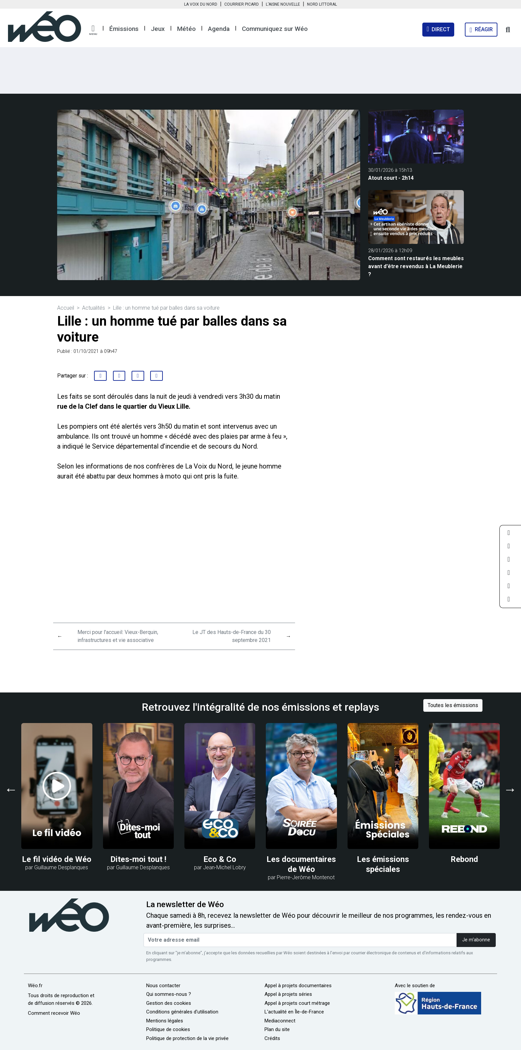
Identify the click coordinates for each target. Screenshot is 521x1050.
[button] (93, 30)
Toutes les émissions (453, 705)
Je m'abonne (476, 940)
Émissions (124, 29)
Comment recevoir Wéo (54, 1013)
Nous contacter (163, 986)
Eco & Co (219, 859)
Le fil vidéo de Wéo (56, 859)
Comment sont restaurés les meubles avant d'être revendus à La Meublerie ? (416, 266)
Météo (186, 29)
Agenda (219, 29)
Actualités (93, 308)
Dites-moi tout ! (138, 859)
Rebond (464, 859)
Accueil (65, 308)
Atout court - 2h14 (391, 178)
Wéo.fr (35, 986)
